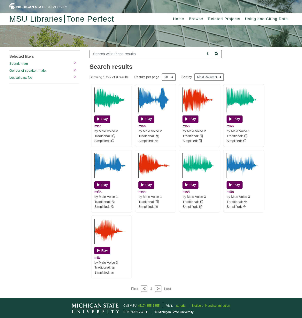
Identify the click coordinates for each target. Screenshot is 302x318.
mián (98, 126)
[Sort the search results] (209, 77)
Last (167, 289)
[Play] (102, 119)
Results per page (146, 77)
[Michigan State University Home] (38, 6)
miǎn (142, 126)
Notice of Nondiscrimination (211, 305)
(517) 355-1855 (149, 305)
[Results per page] (169, 77)
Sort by (187, 77)
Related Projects (224, 19)
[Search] (147, 54)
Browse (196, 19)
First (134, 289)
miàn (186, 126)
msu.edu (180, 305)
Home (178, 19)
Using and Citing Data (266, 19)
